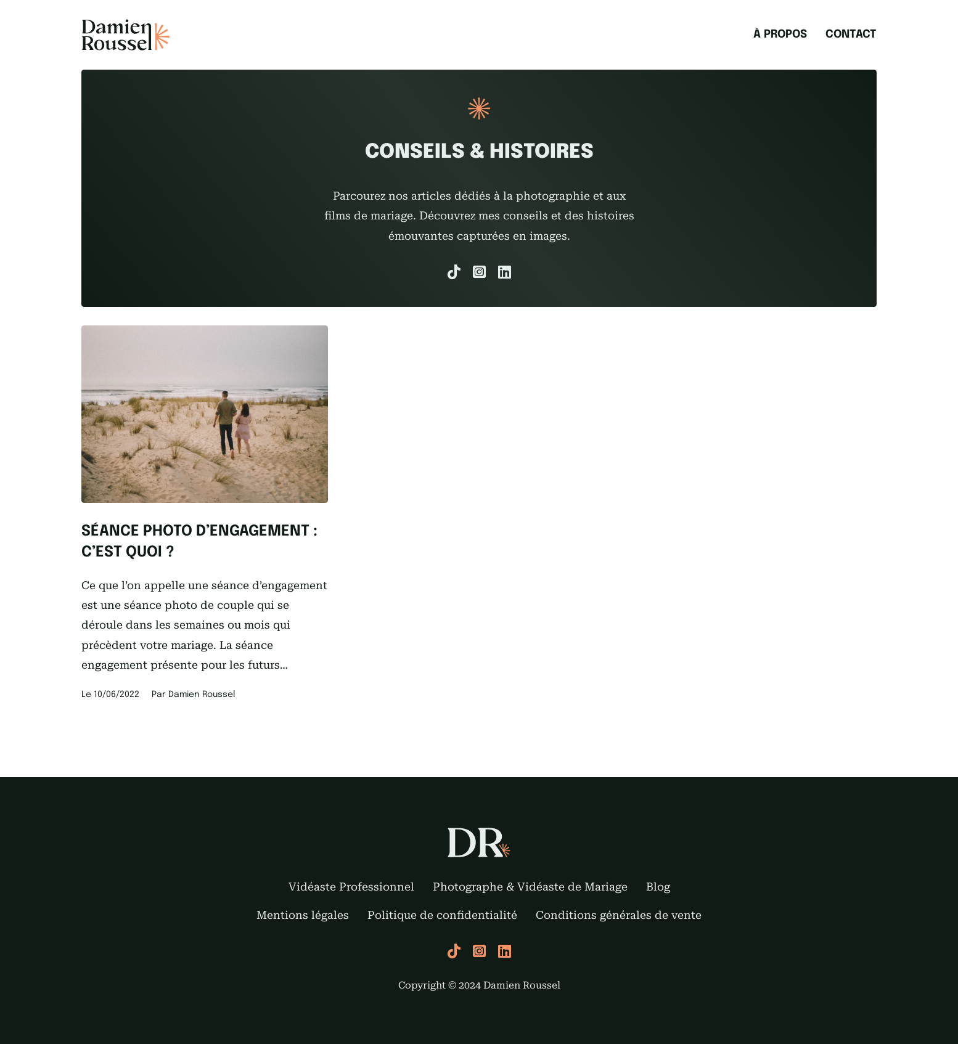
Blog (658, 886)
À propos (780, 34)
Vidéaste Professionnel (351, 886)
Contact (851, 34)
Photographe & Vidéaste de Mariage (530, 886)
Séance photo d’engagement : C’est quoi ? (199, 542)
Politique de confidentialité (442, 914)
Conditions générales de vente (619, 914)
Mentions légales (302, 914)
